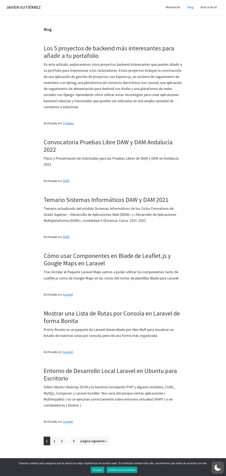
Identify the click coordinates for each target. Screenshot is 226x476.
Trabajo (68, 123)
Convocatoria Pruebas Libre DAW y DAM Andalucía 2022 (108, 145)
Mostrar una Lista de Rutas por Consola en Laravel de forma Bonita (112, 317)
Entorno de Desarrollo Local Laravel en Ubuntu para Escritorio (110, 374)
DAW (66, 181)
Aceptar (98, 469)
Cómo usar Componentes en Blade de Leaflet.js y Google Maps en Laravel (107, 259)
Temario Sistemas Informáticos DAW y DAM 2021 (106, 200)
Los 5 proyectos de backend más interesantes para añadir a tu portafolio (109, 52)
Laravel (68, 294)
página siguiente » (93, 441)
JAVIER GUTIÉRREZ (23, 7)
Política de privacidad (122, 469)
